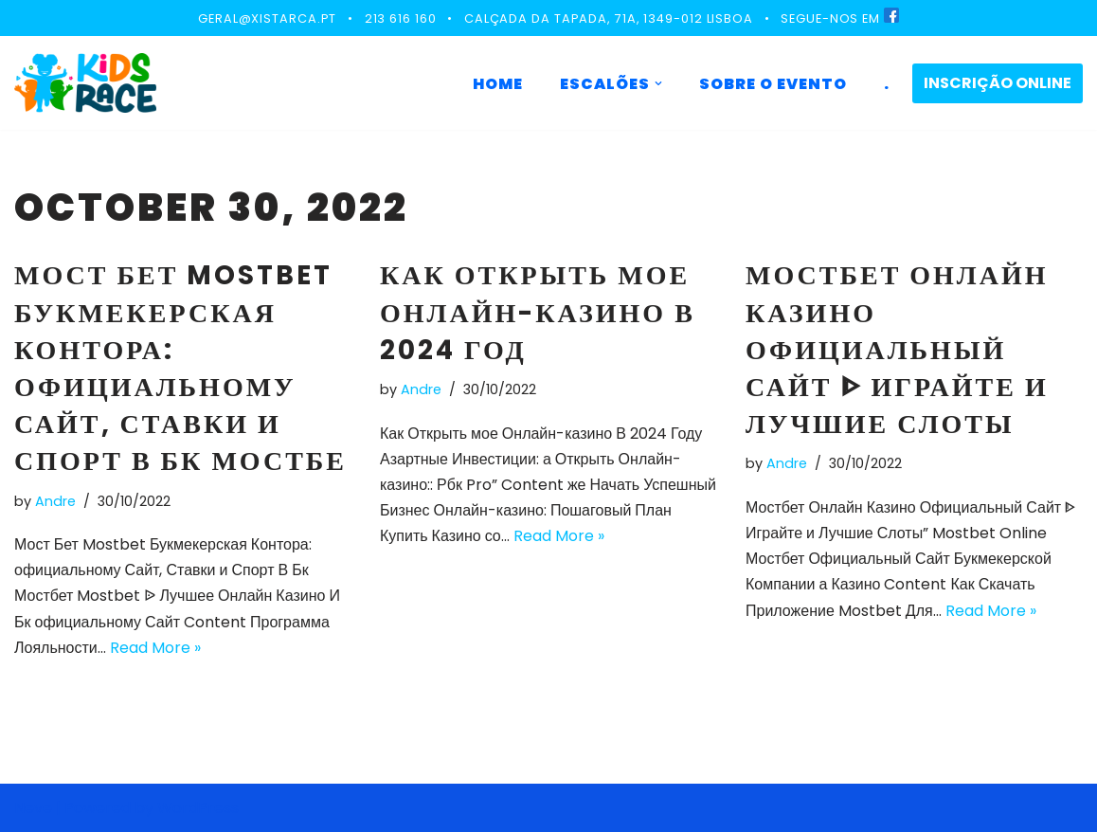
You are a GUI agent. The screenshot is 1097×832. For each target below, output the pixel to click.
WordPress (198, 808)
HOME (498, 84)
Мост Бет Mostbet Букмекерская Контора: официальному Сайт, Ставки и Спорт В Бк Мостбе (180, 368)
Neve (33, 808)
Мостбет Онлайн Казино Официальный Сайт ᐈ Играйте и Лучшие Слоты (897, 350)
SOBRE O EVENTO (773, 84)
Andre (55, 501)
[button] (658, 83)
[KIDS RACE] (85, 83)
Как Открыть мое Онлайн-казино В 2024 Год (537, 312)
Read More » (155, 648)
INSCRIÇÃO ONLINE (997, 83)
